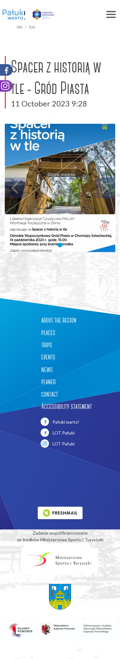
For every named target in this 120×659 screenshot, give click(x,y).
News (32, 27)
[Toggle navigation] (89, 14)
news (47, 369)
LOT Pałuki (58, 432)
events (48, 357)
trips (46, 345)
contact (49, 394)
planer (48, 381)
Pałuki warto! (60, 422)
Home (19, 27)
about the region (58, 320)
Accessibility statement (66, 406)
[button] (60, 245)
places (48, 332)
